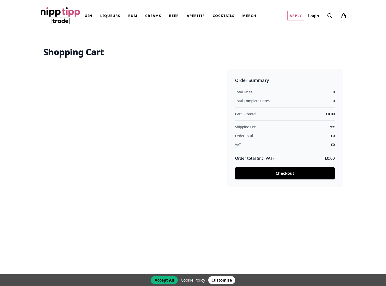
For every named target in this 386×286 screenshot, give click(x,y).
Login (313, 15)
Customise (221, 280)
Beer (174, 15)
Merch (249, 15)
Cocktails (223, 15)
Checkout (284, 173)
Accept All (164, 280)
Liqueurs (110, 15)
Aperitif (196, 15)
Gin (88, 15)
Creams (153, 15)
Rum (132, 15)
